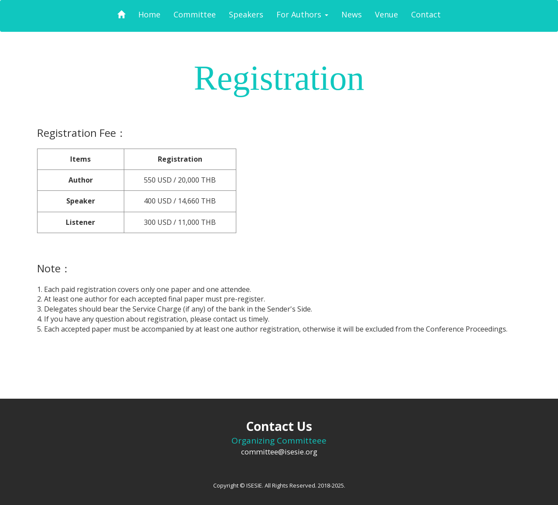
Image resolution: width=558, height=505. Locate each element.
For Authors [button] (302, 14)
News (351, 14)
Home (149, 14)
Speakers (246, 14)
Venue (386, 14)
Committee (195, 14)
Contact (426, 14)
